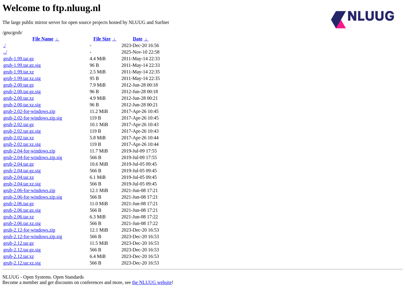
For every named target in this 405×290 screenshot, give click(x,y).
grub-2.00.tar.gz (18, 84)
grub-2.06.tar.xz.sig (22, 223)
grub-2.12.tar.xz (18, 256)
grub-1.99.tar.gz (18, 58)
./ (4, 45)
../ (5, 52)
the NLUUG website (152, 282)
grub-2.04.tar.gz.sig (22, 170)
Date (137, 38)
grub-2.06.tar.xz (18, 216)
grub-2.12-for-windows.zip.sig (32, 236)
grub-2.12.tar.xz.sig (22, 262)
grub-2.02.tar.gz (18, 124)
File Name (42, 38)
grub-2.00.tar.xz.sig (22, 104)
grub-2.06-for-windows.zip (29, 190)
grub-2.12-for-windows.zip (29, 229)
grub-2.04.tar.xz (18, 177)
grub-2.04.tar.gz (18, 164)
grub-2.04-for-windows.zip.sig (32, 157)
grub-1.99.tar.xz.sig (22, 78)
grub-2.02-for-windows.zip (29, 111)
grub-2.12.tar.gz (18, 243)
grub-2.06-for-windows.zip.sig (32, 197)
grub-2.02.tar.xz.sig (22, 144)
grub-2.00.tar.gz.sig (22, 91)
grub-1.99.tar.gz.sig (22, 65)
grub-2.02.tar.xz (18, 137)
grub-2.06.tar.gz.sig (22, 210)
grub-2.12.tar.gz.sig (22, 249)
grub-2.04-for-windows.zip (29, 150)
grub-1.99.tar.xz (18, 71)
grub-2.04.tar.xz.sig (22, 183)
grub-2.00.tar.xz (18, 98)
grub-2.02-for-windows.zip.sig (32, 117)
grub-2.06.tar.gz (18, 203)
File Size (101, 38)
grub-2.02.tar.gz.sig (22, 131)
